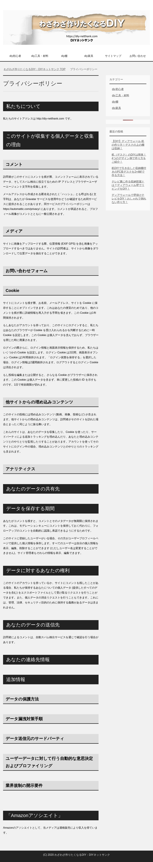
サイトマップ (113, 55)
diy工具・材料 (39, 55)
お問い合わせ (138, 55)
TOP (34, 69)
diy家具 (88, 55)
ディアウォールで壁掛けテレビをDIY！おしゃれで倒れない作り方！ (129, 199)
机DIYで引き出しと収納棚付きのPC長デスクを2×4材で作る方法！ (129, 172)
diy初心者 (15, 55)
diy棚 (64, 55)
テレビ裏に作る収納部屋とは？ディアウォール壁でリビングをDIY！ (128, 185)
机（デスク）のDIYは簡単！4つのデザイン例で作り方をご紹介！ (129, 158)
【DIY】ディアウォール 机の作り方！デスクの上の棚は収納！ (128, 145)
